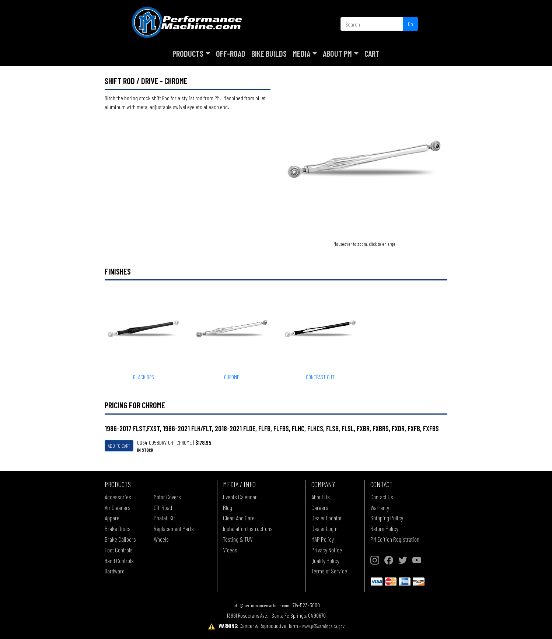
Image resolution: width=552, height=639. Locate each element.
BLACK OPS (143, 376)
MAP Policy (322, 539)
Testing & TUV (237, 539)
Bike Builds (269, 53)
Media (301, 53)
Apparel (112, 517)
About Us (320, 496)
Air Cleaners (117, 507)
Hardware (115, 571)
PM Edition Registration (394, 539)
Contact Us (381, 496)
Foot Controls (119, 550)
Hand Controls (119, 560)
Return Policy (384, 528)
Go (410, 23)
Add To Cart (119, 446)
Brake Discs (117, 528)
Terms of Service (329, 571)
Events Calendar (240, 496)
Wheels (161, 539)
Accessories (118, 496)
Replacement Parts (174, 528)
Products (187, 53)
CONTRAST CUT (320, 376)
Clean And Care (239, 517)
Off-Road (230, 53)
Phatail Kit (164, 517)
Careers (319, 507)
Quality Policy (325, 560)
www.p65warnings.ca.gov (323, 626)
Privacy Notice (326, 550)
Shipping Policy (386, 517)
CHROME (232, 376)
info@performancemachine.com (261, 605)
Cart (372, 53)
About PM (337, 53)
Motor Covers (167, 496)
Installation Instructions (248, 528)
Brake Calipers (120, 539)
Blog (227, 507)
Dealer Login (324, 528)
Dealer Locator (326, 517)
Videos (230, 550)
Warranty (379, 507)
